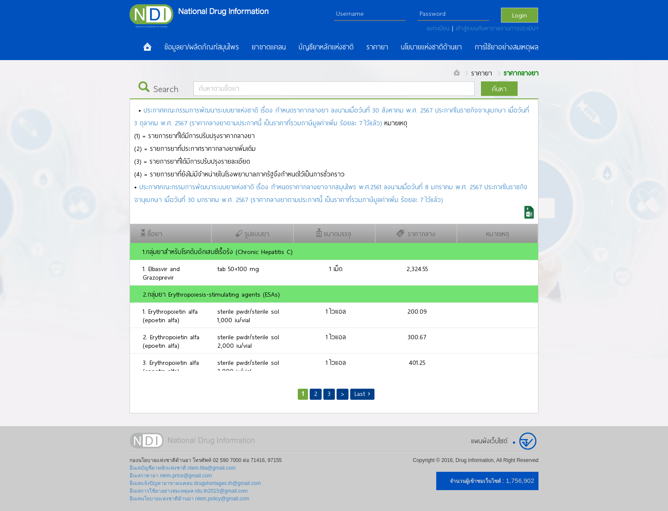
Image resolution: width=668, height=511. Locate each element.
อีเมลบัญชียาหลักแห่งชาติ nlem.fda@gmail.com (183, 468)
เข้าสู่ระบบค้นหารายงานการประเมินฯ (497, 28)
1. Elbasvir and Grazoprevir (161, 272)
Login (519, 15)
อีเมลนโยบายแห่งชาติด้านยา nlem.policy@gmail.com (189, 499)
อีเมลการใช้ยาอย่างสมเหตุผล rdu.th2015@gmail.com (189, 491)
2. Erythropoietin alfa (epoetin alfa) (171, 340)
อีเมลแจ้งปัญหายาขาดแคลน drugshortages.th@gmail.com (195, 483)
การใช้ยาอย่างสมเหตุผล (506, 47)
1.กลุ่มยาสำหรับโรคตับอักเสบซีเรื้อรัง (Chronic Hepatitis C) (217, 251)
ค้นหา (499, 88)
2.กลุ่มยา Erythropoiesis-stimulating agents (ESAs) (211, 294)
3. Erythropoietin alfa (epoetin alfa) (171, 366)
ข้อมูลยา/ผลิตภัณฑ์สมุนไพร (201, 47)
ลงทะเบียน (439, 28)
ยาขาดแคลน (269, 47)
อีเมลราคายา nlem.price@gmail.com (171, 476)
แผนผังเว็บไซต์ (489, 440)
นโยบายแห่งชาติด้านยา (431, 47)
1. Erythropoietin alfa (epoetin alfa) (170, 315)
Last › (362, 393)
